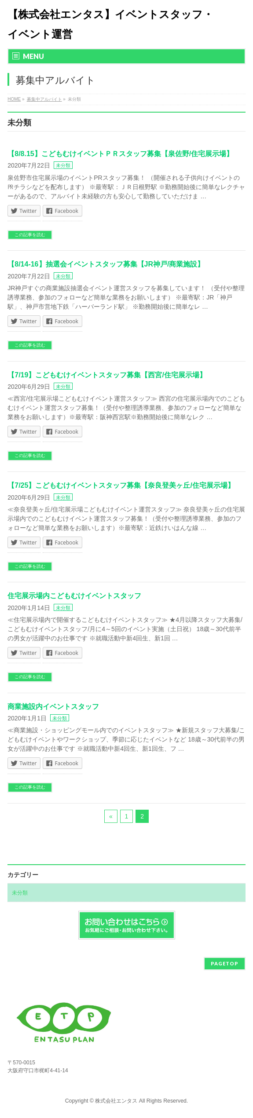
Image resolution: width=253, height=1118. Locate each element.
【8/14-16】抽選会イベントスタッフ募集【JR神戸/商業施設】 (105, 264)
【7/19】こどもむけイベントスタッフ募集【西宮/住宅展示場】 (106, 375)
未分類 (63, 165)
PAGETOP (224, 963)
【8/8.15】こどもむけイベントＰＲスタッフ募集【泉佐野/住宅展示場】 (120, 153)
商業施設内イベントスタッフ (53, 706)
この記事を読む (30, 234)
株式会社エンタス (116, 1101)
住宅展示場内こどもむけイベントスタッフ (74, 595)
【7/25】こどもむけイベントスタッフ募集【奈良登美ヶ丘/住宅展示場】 (121, 485)
